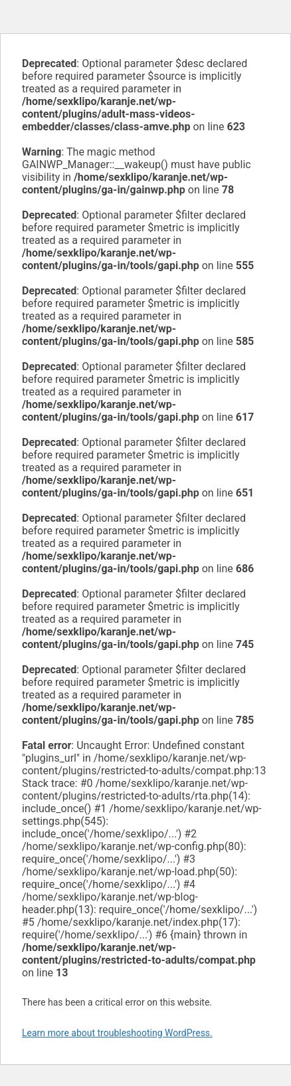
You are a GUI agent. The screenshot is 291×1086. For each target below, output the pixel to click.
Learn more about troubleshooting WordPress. (117, 1033)
